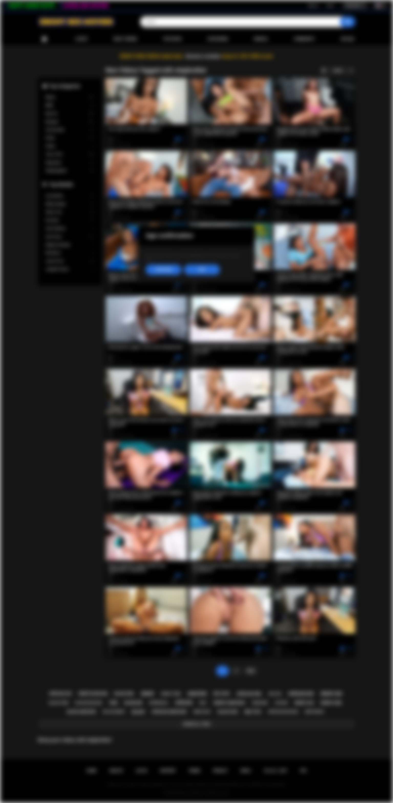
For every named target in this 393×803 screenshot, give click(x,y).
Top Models (61, 184)
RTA (303, 771)
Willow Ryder (70, 204)
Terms (194, 771)
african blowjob (283, 712)
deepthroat (314, 712)
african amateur (169, 711)
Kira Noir (70, 220)
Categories (217, 39)
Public (70, 146)
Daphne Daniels (70, 245)
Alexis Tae (70, 212)
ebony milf (202, 712)
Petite (70, 138)
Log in (330, 5)
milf (203, 703)
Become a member (203, 56)
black (138, 711)
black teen (58, 703)
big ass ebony (114, 712)
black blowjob (88, 703)
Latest (81, 39)
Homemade (70, 130)
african (183, 702)
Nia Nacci (70, 253)
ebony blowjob (93, 694)
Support (168, 771)
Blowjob (70, 122)
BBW (70, 105)
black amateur (81, 712)
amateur (197, 693)
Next (250, 671)
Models (261, 39)
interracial (158, 703)
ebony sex (331, 693)
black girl (124, 694)
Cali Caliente (70, 228)
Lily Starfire (70, 196)
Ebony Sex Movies (191, 793)
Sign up (313, 5)
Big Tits (70, 113)
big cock (222, 694)
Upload (347, 39)
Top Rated (172, 39)
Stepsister (70, 162)
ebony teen (170, 694)
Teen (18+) (70, 154)
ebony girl (331, 702)
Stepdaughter (70, 170)
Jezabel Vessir (70, 269)
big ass (275, 694)
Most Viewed (125, 39)
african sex (301, 693)
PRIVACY (220, 771)
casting (281, 703)
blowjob (133, 702)
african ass (60, 694)
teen (113, 703)
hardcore (260, 703)
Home (44, 39)
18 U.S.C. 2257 (275, 771)
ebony (147, 693)
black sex (228, 711)
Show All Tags (196, 724)
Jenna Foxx (70, 261)
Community (304, 39)
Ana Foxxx (70, 237)
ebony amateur (229, 702)
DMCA (245, 771)
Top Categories (64, 86)
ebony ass (304, 703)
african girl (249, 694)
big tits (253, 711)
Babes (70, 97)
